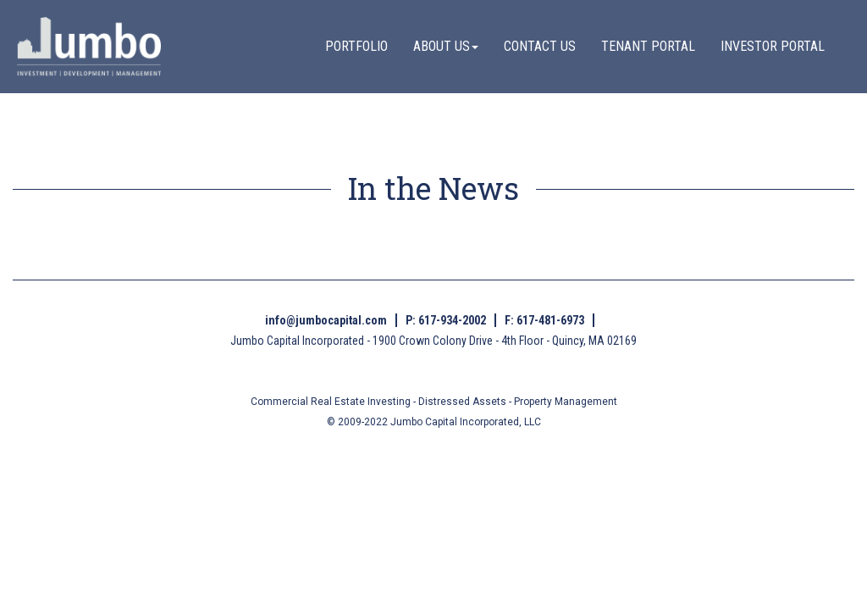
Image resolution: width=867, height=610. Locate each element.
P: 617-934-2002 (446, 320)
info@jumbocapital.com (326, 320)
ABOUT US (445, 46)
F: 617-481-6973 (544, 320)
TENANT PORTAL (648, 46)
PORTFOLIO (356, 46)
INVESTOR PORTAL (773, 46)
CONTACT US (540, 46)
